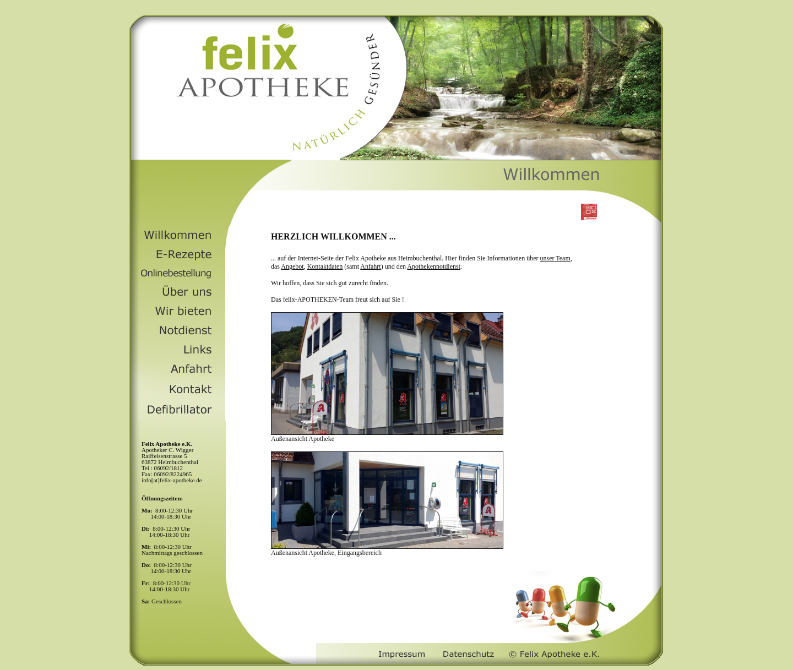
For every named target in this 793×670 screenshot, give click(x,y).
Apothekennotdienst (433, 266)
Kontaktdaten (325, 266)
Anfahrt (370, 266)
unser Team (555, 258)
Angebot (292, 266)
